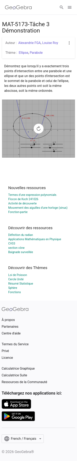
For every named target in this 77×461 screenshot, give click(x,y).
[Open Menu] (69, 7)
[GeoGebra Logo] (18, 7)
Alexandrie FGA (29, 43)
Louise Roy (50, 43)
